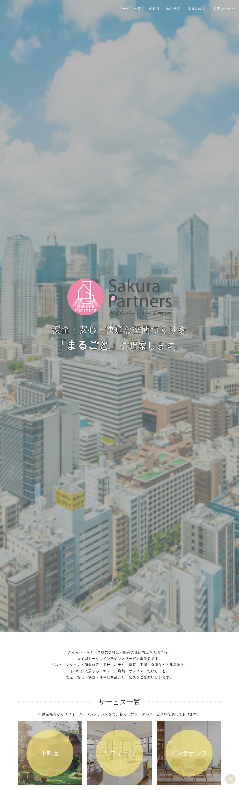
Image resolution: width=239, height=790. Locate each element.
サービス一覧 (130, 8)
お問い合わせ (224, 8)
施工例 (153, 8)
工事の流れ (197, 8)
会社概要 (173, 8)
